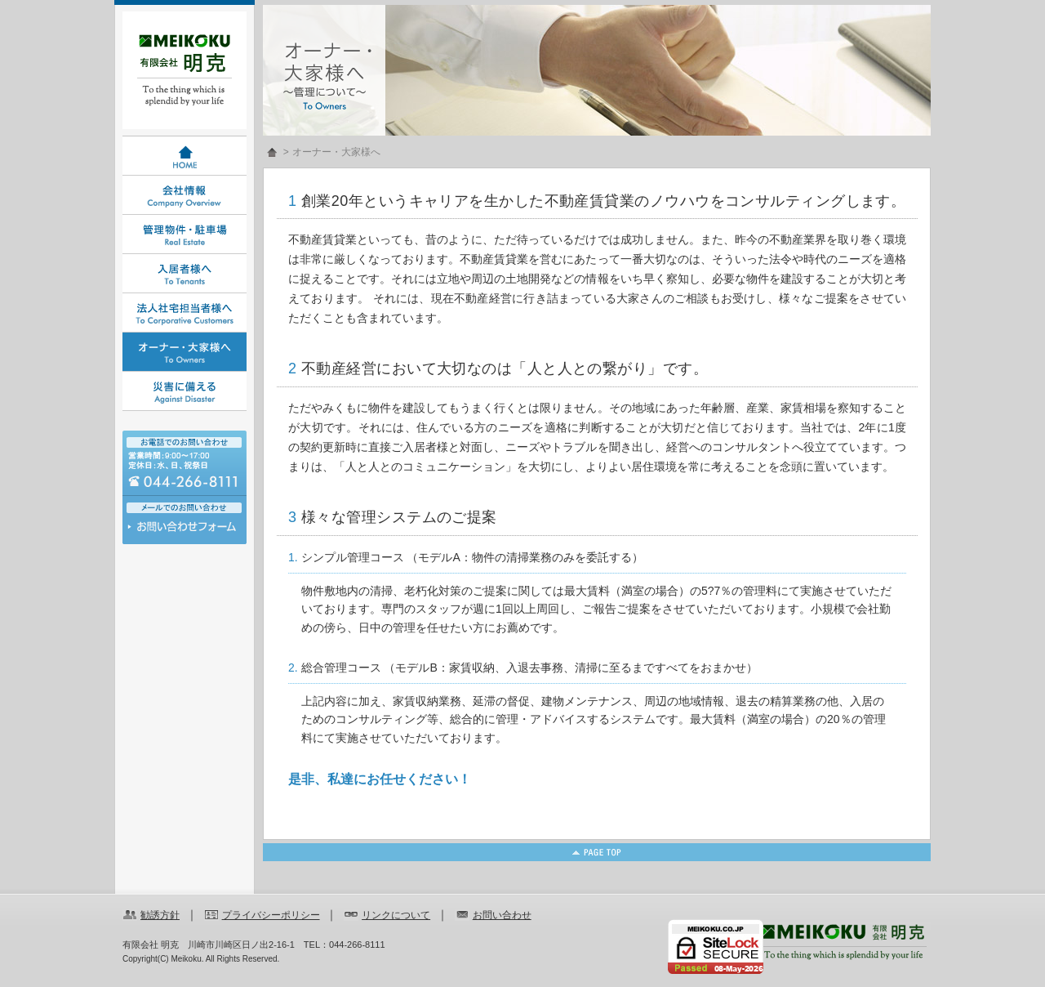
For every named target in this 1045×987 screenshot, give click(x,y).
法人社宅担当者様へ (184, 313)
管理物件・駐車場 (184, 234)
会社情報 (184, 195)
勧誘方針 (160, 915)
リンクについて (396, 915)
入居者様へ (184, 273)
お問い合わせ (184, 530)
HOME (184, 156)
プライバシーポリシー (271, 915)
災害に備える (184, 391)
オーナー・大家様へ (184, 352)
